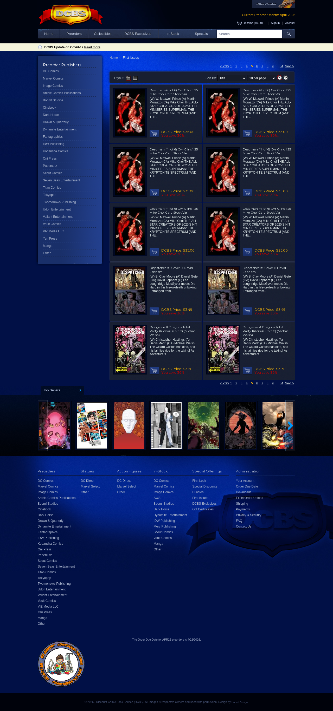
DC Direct (87, 481)
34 (281, 66)
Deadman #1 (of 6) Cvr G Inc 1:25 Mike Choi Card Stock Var (174, 92)
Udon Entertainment (57, 209)
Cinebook (49, 107)
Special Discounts (204, 486)
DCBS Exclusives (137, 34)
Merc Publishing (164, 526)
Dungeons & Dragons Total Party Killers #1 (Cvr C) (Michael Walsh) (173, 331)
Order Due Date (247, 486)
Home (48, 34)
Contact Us (243, 526)
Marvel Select (90, 486)
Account (290, 22)
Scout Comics (52, 173)
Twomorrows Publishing (59, 202)
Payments (243, 509)
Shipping (242, 503)
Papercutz (50, 166)
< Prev (224, 66)
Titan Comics (52, 187)
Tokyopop (49, 195)
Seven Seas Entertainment (61, 180)
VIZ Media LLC (53, 231)
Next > (289, 66)
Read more (92, 47)
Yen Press (50, 238)
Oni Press (50, 158)
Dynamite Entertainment (59, 129)
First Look (199, 481)
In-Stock (172, 34)
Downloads (243, 492)
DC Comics (51, 71)
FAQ (239, 521)
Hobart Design (240, 702)
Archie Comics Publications (62, 93)
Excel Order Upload (249, 498)
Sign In (275, 22)
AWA (156, 498)
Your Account (245, 481)
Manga (48, 246)
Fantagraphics (53, 137)
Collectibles (102, 34)
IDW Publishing (53, 144)
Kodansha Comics (55, 151)
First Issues (200, 498)
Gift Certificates (203, 509)
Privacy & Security (248, 515)
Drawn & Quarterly (56, 122)
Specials (201, 34)
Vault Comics (52, 224)
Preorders (74, 34)
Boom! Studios (53, 100)
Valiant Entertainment (58, 217)
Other (47, 253)
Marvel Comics (53, 78)
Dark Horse (51, 115)
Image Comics (53, 86)
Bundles (197, 492)
